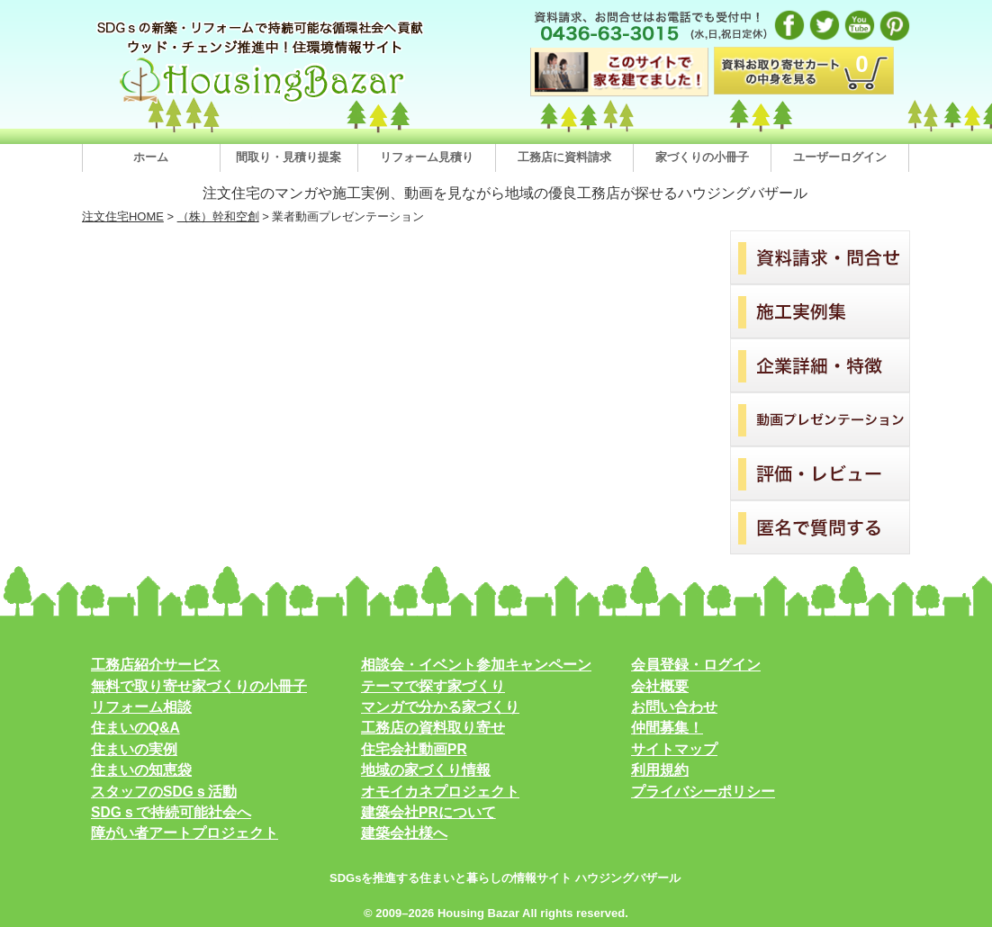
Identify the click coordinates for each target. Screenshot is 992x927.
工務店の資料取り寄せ (433, 727)
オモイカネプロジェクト (440, 791)
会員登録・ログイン (696, 664)
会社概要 (660, 686)
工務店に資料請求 (564, 157)
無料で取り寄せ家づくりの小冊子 (199, 686)
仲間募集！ (667, 727)
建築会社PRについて (428, 812)
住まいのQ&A (135, 727)
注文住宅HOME (123, 216)
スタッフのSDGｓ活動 (164, 791)
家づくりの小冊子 (702, 157)
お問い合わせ (674, 707)
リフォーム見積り (426, 157)
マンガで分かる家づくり (440, 707)
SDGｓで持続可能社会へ (171, 812)
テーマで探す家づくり (433, 686)
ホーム (150, 157)
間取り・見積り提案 (288, 157)
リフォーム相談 (141, 707)
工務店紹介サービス (156, 664)
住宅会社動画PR (414, 749)
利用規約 (660, 770)
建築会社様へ (404, 833)
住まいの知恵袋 (141, 770)
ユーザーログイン (840, 157)
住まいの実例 (134, 749)
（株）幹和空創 (218, 216)
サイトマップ (674, 749)
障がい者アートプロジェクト (184, 833)
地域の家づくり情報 (426, 770)
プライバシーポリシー (703, 791)
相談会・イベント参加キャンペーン (476, 664)
